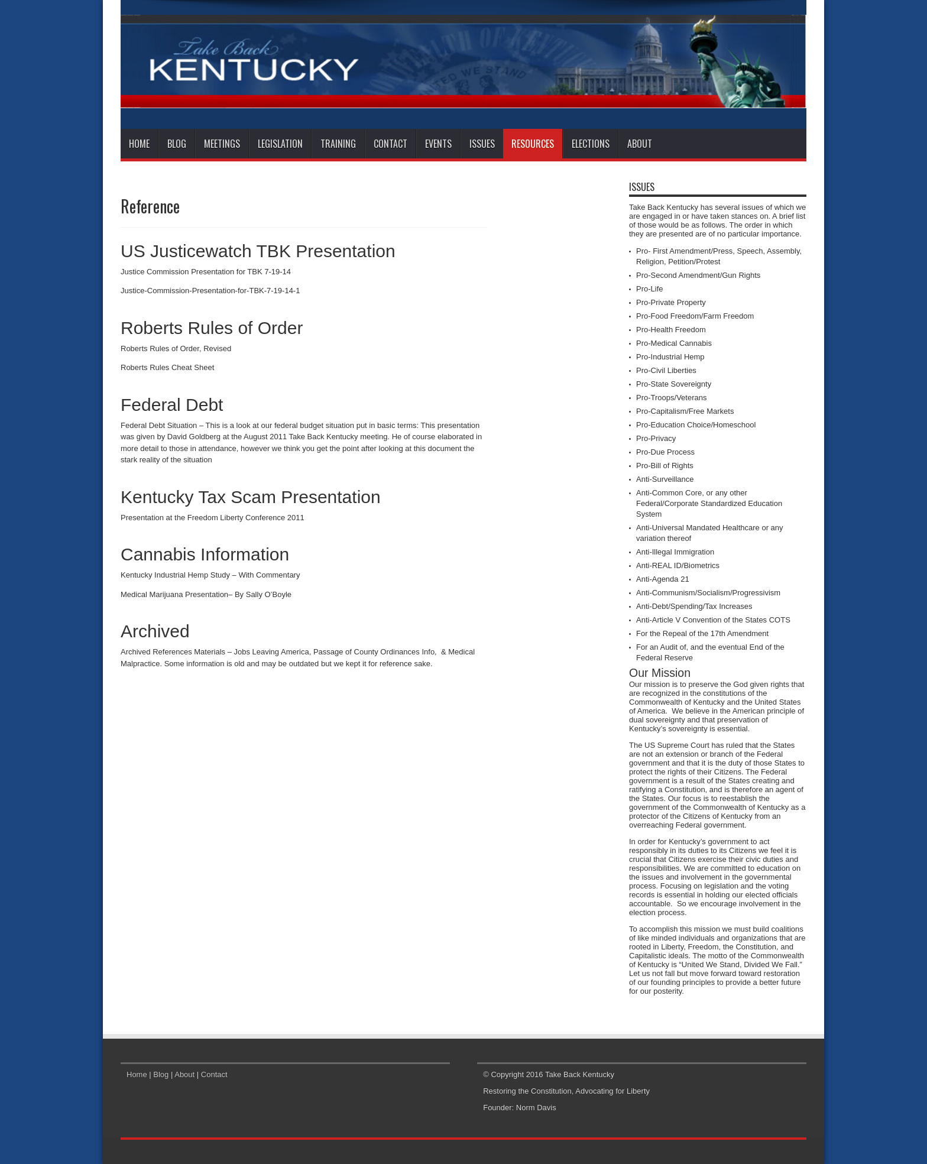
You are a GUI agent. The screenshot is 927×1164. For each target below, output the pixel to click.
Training (338, 144)
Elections (591, 144)
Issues (482, 144)
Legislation (280, 144)
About (639, 144)
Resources (532, 144)
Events (438, 144)
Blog (176, 144)
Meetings (222, 144)
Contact (390, 144)
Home (139, 144)
